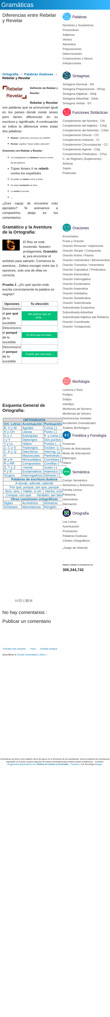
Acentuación (71, 526)
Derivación (70, 504)
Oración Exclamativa (76, 283)
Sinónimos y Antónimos (78, 485)
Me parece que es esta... (39, 316)
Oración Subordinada (77, 302)
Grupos (9, 475)
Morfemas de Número (77, 408)
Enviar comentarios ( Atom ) (32, 654)
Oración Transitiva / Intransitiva (83, 264)
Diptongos (69, 458)
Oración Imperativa (75, 288)
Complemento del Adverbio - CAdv (86, 130)
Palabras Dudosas (38, 74)
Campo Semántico (75, 480)
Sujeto (67, 168)
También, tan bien (50, 495)
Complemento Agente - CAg (81, 149)
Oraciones (80, 228)
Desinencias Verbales (77, 418)
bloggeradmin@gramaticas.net (21, 764)
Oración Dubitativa (75, 293)
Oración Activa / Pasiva (78, 255)
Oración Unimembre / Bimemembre (86, 260)
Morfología (81, 381)
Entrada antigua (48, 648)
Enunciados (70, 236)
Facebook (74, 764)
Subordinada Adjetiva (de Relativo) (86, 317)
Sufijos (67, 399)
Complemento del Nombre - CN (84, 120)
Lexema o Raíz (73, 389)
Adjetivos (69, 34)
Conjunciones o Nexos (78, 58)
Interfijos (68, 404)
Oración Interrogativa (77, 279)
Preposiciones (72, 49)
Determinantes (72, 53)
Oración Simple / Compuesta (82, 250)
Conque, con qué (18, 495)
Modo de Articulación (76, 453)
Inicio (33, 648)
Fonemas (69, 443)
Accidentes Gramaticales (79, 423)
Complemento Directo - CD (81, 135)
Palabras (79, 17)
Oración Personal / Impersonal (83, 245)
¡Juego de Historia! (75, 547)
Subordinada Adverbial (78, 312)
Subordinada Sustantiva (79, 307)
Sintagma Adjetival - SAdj (79, 93)
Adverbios (69, 44)
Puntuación (70, 531)
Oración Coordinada (76, 321)
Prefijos (68, 394)
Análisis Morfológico (76, 427)
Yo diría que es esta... (39, 335)
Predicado (69, 173)
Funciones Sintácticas (90, 112)
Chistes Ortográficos (76, 540)
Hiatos (67, 462)
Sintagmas (81, 76)
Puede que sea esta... (39, 354)
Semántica (81, 472)
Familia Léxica (72, 489)
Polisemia (69, 494)
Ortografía (10, 74)
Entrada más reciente (14, 648)
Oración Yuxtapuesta (76, 326)
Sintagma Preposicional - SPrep (84, 89)
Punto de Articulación (77, 448)
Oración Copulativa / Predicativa (84, 269)
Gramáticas (17, 4)
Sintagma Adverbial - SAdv (80, 98)
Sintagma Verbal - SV (77, 103)
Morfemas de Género (77, 413)
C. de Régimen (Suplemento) (82, 158)
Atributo (68, 163)
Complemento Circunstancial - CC (85, 144)
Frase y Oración (73, 241)
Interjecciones (72, 63)
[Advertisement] (28, 48)
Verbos (67, 39)
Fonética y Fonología (89, 435)
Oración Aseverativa (76, 274)
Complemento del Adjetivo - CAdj (85, 125)
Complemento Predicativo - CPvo (85, 154)
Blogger (98, 764)
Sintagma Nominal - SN (78, 84)
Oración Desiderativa (77, 298)
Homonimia (70, 499)
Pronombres (71, 30)
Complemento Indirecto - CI (81, 139)
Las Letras (70, 521)
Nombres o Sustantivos (78, 25)
